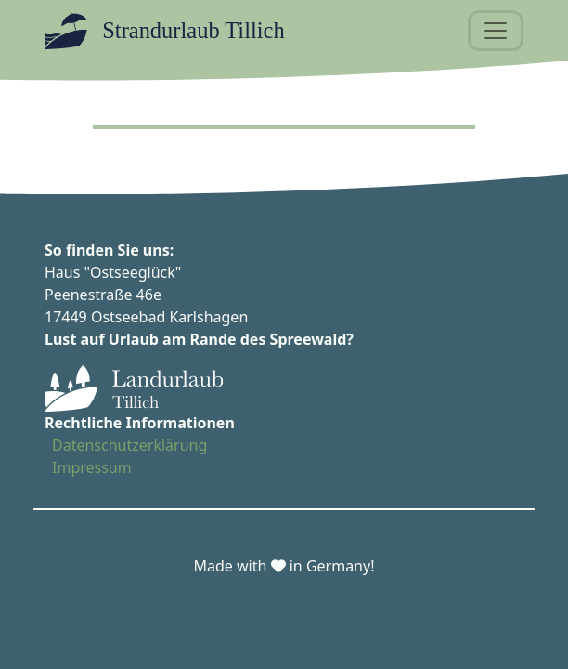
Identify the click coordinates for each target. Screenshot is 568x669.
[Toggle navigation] (495, 30)
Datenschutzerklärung (129, 445)
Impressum (92, 467)
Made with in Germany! (284, 566)
